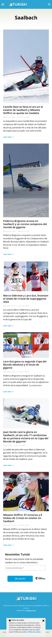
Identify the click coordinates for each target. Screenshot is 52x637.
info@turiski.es (31, 610)
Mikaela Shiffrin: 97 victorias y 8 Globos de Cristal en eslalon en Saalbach (22, 518)
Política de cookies (34, 632)
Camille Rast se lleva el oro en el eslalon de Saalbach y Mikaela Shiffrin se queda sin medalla (23, 110)
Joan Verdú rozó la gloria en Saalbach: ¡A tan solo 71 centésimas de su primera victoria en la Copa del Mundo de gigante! (25, 436)
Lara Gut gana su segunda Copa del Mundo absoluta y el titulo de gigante (25, 364)
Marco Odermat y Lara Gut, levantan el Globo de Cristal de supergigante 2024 (25, 298)
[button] (49, 4)
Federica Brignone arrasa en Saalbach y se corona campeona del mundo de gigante (25, 224)
